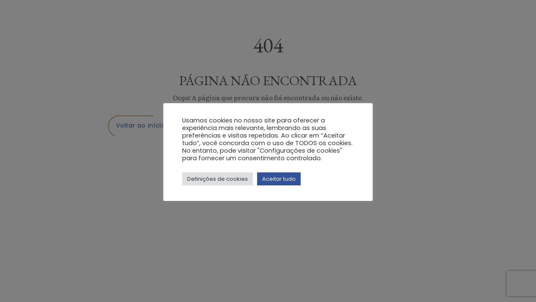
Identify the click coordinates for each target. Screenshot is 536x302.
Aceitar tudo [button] (279, 179)
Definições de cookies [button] (217, 179)
